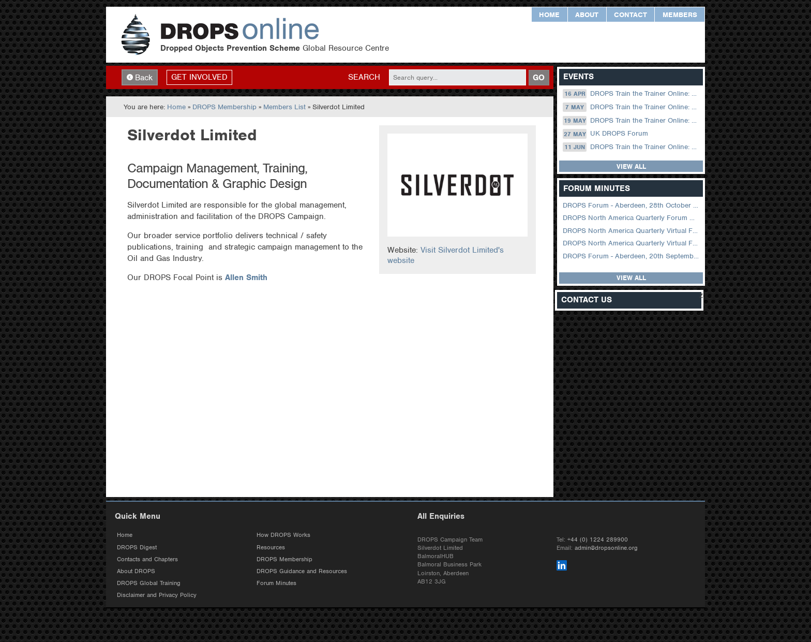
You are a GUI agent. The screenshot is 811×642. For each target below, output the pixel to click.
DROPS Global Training (149, 584)
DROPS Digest (137, 548)
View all (631, 167)
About (586, 14)
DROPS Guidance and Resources (302, 571)
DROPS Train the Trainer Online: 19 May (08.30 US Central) (632, 120)
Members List (284, 107)
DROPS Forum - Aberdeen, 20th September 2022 (632, 256)
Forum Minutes (276, 584)
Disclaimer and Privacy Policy (157, 596)
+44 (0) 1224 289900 (597, 540)
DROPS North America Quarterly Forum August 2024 (632, 218)
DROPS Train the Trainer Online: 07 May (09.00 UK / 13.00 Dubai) (632, 107)
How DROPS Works (283, 536)
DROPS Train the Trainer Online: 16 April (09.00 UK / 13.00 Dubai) (632, 94)
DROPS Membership (224, 107)
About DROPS (136, 571)
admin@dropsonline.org (606, 548)
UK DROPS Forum (605, 134)
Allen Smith (246, 278)
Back (140, 77)
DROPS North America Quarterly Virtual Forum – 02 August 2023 (632, 230)
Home (549, 14)
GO (539, 77)
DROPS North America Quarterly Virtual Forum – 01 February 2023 (632, 243)
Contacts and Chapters (147, 560)
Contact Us (586, 300)
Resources (271, 548)
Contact (630, 14)
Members (680, 14)
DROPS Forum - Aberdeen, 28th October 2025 (632, 205)
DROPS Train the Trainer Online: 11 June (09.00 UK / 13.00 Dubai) (632, 147)
